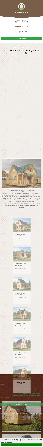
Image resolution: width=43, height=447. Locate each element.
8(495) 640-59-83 (21, 32)
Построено (23, 47)
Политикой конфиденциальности (26, 416)
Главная (16, 47)
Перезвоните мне (21, 38)
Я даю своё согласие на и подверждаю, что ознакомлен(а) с (21, 409)
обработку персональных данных (25, 408)
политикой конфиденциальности (31, 409)
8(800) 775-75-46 (21, 22)
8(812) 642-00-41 (21, 27)
